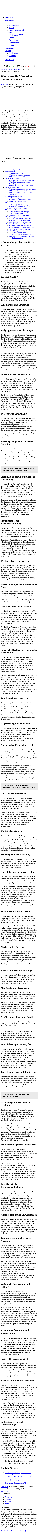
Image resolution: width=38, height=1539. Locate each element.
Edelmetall (13, 37)
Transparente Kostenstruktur (19, 208)
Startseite (4, 69)
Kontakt (8, 1501)
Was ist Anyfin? (11, 171)
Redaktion (4, 84)
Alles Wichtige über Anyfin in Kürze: (18, 170)
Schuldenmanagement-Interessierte (21, 222)
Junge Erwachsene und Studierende (21, 218)
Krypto (12, 45)
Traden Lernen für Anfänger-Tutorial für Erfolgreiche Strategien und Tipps (19, 1482)
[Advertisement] (19, 98)
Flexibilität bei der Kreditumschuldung (22, 185)
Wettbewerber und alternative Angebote (22, 227)
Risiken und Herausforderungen (20, 212)
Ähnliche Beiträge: (17, 238)
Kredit (11, 27)
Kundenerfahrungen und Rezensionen (19, 231)
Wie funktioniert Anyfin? (14, 196)
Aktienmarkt (14, 53)
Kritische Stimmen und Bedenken (21, 234)
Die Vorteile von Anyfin (13, 178)
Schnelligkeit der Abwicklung (19, 205)
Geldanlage (10, 32)
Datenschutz (9, 1497)
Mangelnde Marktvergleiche (19, 213)
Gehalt (12, 22)
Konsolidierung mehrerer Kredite (20, 206)
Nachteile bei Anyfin (12, 210)
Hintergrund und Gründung (19, 173)
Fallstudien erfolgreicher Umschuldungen (23, 236)
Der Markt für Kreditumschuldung (17, 224)
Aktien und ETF (16, 35)
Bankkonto (10, 20)
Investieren (13, 40)
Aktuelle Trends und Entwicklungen (21, 225)
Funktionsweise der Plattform (19, 177)
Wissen (8, 50)
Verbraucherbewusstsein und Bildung (21, 229)
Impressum (9, 1499)
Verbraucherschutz (17, 30)
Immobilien (14, 43)
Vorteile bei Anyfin (12, 203)
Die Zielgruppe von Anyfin (14, 217)
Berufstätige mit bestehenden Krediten (22, 220)
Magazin (9, 17)
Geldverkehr (14, 25)
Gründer (12, 55)
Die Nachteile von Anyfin (14, 187)
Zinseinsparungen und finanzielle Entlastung (23, 180)
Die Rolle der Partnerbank (18, 201)
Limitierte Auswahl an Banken (19, 191)
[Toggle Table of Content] (2, 166)
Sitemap (8, 1504)
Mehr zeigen (5, 1491)
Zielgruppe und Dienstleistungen (20, 175)
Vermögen (9, 48)
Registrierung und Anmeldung (19, 198)
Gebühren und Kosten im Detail (20, 215)
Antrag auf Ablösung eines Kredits (21, 199)
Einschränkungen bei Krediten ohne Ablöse (23, 189)
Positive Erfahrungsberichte (20, 232)
